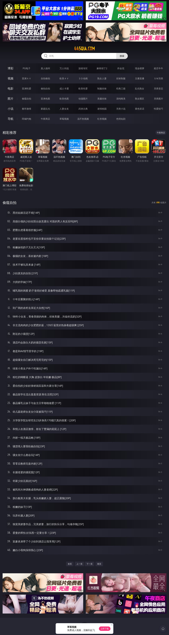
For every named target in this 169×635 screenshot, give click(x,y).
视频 (10, 78)
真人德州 (45, 68)
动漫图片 (83, 98)
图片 (10, 98)
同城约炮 (26, 118)
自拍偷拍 (45, 78)
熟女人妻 (102, 78)
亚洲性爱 (26, 88)
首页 (70, 563)
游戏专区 (83, 68)
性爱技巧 (158, 108)
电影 (10, 88)
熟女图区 (139, 98)
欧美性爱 (83, 88)
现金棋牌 (139, 68)
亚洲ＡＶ (26, 78)
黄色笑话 (139, 108)
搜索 (122, 56)
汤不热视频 (83, 118)
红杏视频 (102, 118)
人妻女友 (64, 108)
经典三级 (120, 88)
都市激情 (26, 108)
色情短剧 (120, 118)
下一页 (90, 563)
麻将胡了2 (102, 68)
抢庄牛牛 (158, 68)
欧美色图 (64, 98)
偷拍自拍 (45, 88)
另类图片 (158, 98)
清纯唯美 (120, 98)
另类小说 (120, 108)
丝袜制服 (120, 78)
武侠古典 (83, 108)
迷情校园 (102, 108)
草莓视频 (64, 118)
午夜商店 (45, 118)
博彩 (10, 68)
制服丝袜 (102, 88)
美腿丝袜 (102, 98)
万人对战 (64, 68)
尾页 (99, 563)
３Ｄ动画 (83, 78)
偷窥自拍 (26, 98)
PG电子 (26, 68)
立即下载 (105, 628)
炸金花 (120, 68)
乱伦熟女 (139, 88)
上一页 (79, 563)
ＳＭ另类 (158, 78)
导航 (10, 119)
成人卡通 (64, 88)
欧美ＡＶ (64, 78)
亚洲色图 (45, 98)
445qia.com (84, 48)
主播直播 (139, 78)
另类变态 (158, 88)
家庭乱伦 (45, 108)
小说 (10, 109)
